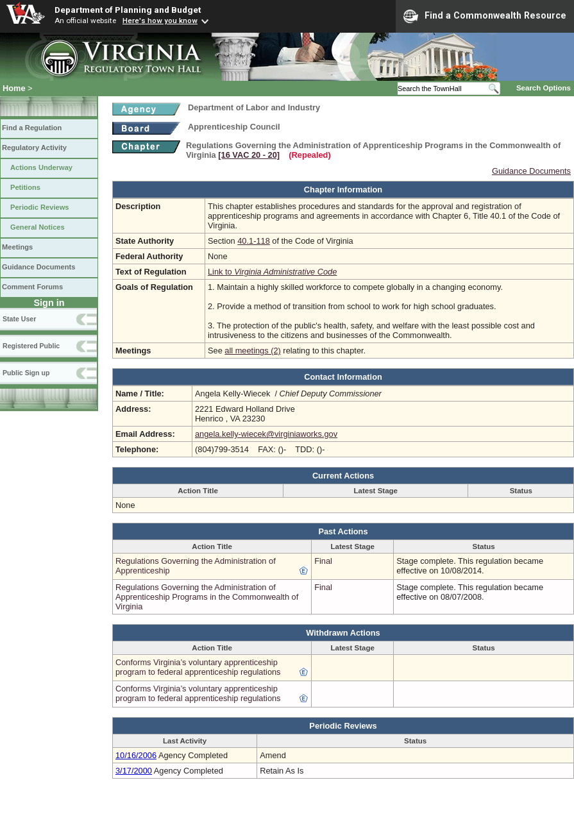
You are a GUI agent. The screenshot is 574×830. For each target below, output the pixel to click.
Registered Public (31, 346)
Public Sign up (26, 373)
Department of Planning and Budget (128, 9)
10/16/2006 (135, 755)
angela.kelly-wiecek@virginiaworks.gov (266, 434)
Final (323, 561)
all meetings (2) (252, 350)
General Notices (37, 227)
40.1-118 (253, 241)
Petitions (25, 187)
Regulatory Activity (34, 147)
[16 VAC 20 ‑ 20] (249, 155)
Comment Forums (32, 287)
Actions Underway (41, 167)
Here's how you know (160, 20)
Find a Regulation (32, 127)
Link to (272, 271)
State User (19, 319)
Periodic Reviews (39, 207)
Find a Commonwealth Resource (484, 16)
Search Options (543, 88)
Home (14, 88)
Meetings (17, 247)
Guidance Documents (38, 267)
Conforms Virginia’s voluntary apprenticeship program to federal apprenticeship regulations (198, 667)
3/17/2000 (133, 770)
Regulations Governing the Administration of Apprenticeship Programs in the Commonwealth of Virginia (206, 596)
